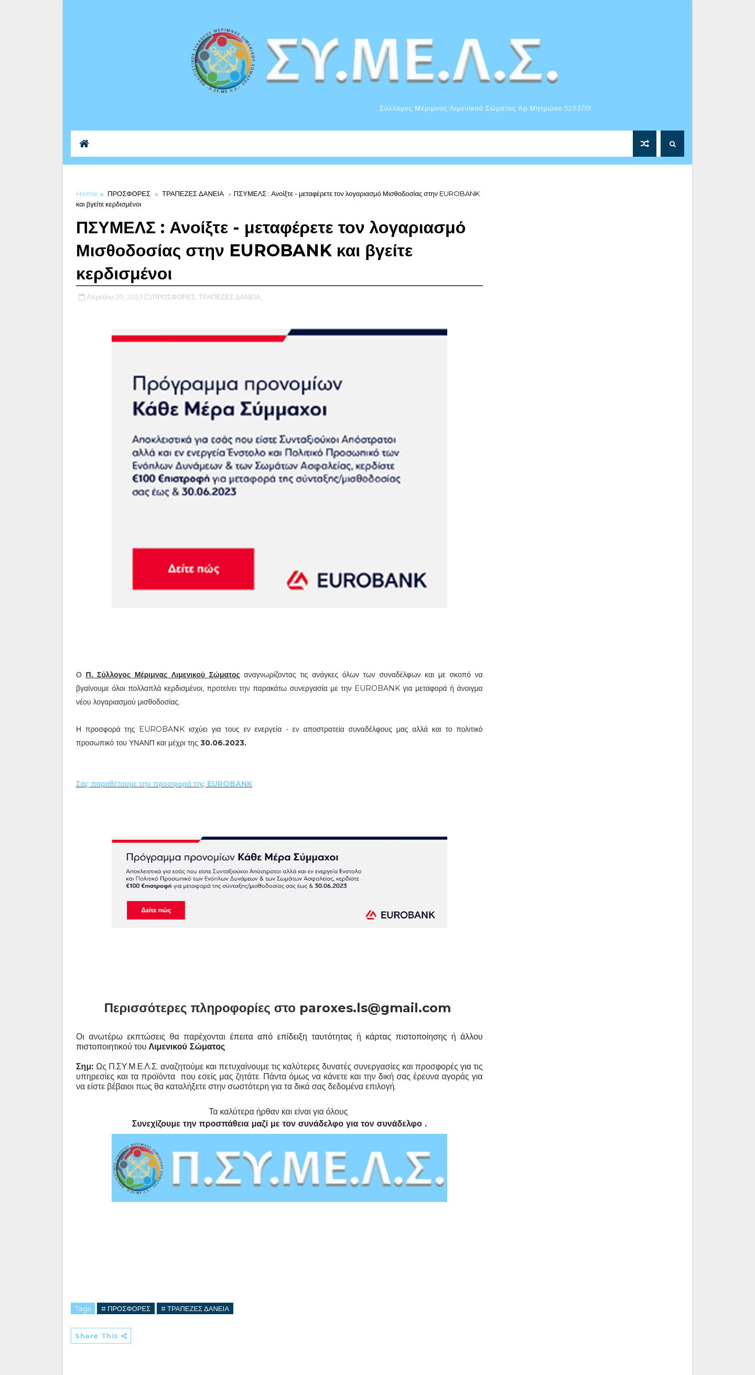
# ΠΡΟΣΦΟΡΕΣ (125, 1308)
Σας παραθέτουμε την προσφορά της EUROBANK (164, 783)
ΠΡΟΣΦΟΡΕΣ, (175, 297)
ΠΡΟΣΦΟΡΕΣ (128, 193)
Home (87, 193)
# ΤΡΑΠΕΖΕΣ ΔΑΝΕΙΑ (195, 1308)
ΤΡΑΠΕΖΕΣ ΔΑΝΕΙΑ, (230, 297)
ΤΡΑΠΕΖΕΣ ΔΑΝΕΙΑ (193, 193)
